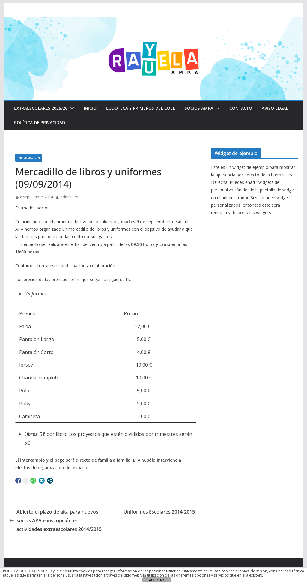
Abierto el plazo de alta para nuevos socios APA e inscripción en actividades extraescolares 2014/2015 (55, 520)
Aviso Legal (275, 108)
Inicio (90, 108)
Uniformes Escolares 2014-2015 (163, 511)
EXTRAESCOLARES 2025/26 (40, 108)
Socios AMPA (199, 108)
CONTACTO (240, 108)
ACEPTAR (156, 580)
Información (29, 158)
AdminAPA (69, 196)
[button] (70, 108)
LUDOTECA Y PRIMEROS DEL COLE (140, 108)
